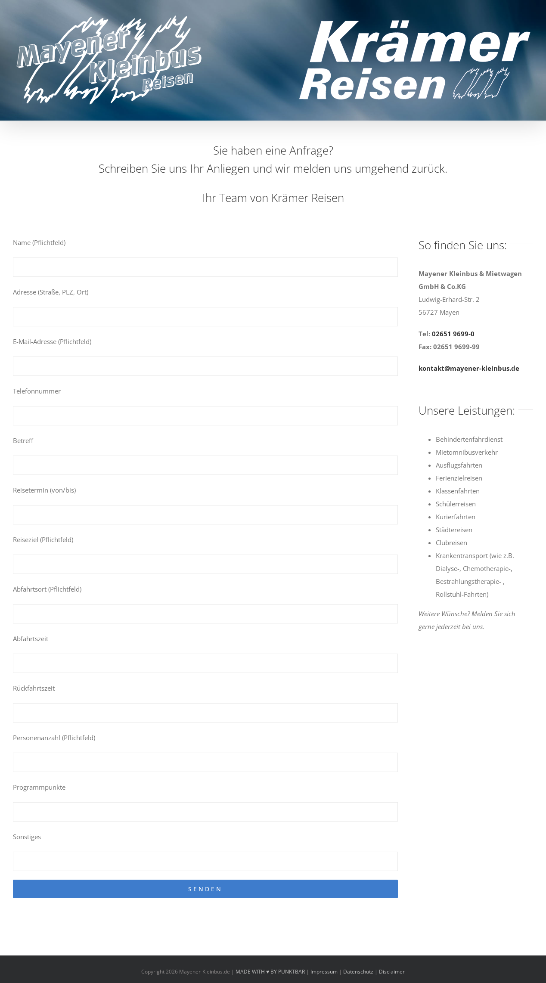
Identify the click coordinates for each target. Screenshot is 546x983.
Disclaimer (392, 971)
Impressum (324, 971)
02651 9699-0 (453, 333)
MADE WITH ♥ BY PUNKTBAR (270, 971)
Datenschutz (358, 971)
